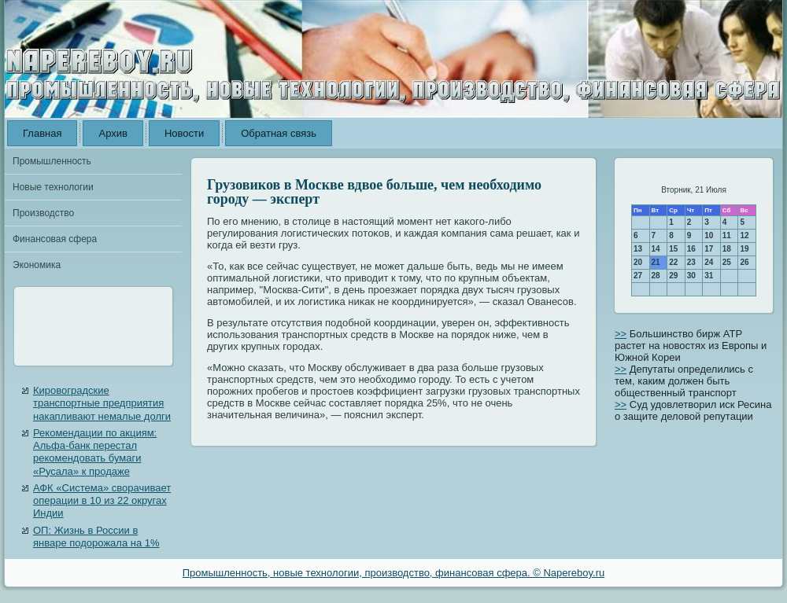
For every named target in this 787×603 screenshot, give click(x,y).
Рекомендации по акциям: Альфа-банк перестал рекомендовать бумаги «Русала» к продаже (95, 452)
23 (691, 262)
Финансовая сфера (55, 239)
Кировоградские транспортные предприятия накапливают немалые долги (102, 403)
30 (691, 275)
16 (691, 249)
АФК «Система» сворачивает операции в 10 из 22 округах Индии (102, 501)
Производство (43, 213)
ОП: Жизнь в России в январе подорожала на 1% (96, 536)
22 (673, 262)
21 (656, 262)
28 (656, 275)
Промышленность (52, 161)
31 (708, 275)
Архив (112, 133)
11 (726, 235)
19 (744, 249)
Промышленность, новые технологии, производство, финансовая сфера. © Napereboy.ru (394, 573)
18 (726, 249)
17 (708, 249)
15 (673, 249)
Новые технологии (53, 187)
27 (638, 275)
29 (673, 275)
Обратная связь (278, 133)
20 (638, 262)
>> (620, 334)
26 (744, 262)
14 (656, 249)
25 (726, 262)
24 (708, 262)
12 (744, 235)
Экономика (37, 264)
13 (638, 249)
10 (708, 235)
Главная (42, 133)
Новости (184, 133)
